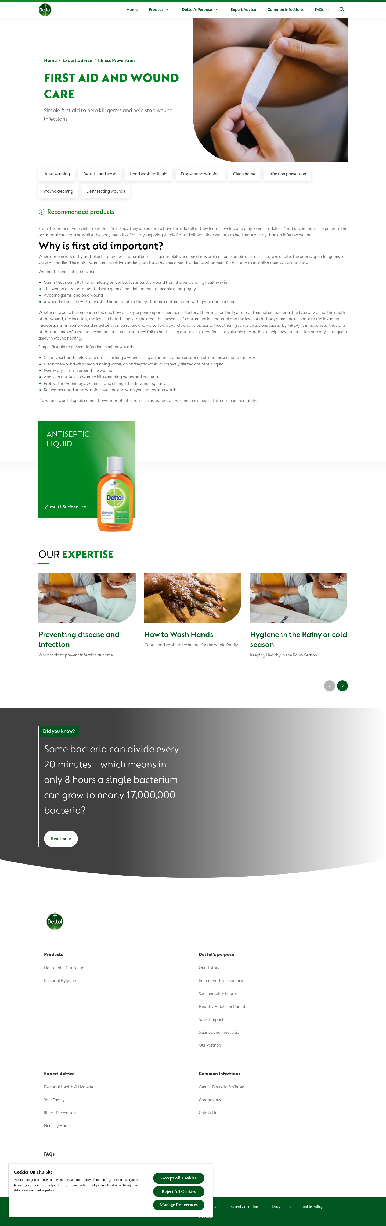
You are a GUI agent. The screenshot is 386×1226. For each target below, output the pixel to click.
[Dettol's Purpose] (197, 9)
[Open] (342, 9)
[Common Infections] (285, 9)
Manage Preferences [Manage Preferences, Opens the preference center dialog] (179, 1205)
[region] (111, 1190)
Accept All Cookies (179, 1178)
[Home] (132, 9)
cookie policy (44, 1190)
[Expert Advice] (243, 9)
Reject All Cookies (178, 1191)
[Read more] (61, 839)
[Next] (342, 685)
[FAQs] (319, 9)
